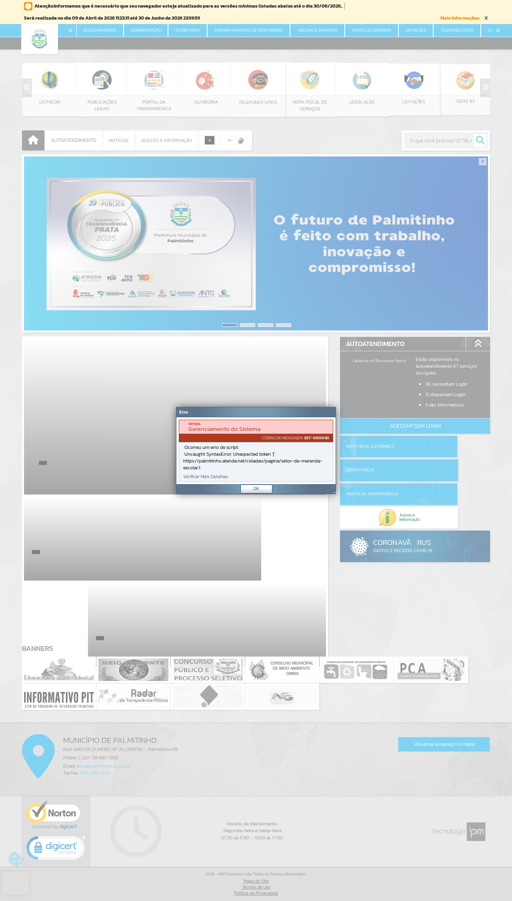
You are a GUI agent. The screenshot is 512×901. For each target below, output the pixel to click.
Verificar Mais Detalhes (205, 477)
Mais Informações (460, 18)
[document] (256, 450)
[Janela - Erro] (256, 450)
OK (256, 488)
